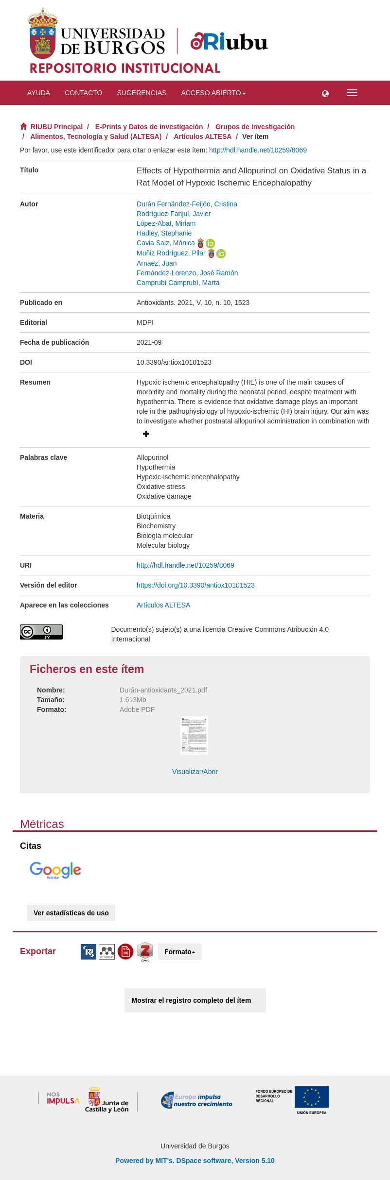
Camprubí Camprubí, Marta (178, 283)
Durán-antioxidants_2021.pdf (163, 690)
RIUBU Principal (57, 127)
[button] (325, 92)
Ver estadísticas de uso (71, 913)
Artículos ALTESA (202, 136)
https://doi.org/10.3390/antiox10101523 (196, 585)
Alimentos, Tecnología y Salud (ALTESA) (95, 136)
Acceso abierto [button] (213, 93)
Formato (179, 952)
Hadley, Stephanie (164, 233)
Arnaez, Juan (157, 263)
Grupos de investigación (255, 127)
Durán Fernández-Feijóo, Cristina (187, 204)
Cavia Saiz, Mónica (166, 243)
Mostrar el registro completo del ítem (191, 1000)
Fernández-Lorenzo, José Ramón (187, 273)
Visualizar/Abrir (195, 771)
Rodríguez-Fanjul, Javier (174, 214)
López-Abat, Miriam (166, 223)
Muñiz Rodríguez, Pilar (171, 253)
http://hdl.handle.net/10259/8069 (258, 150)
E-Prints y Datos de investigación (149, 127)
